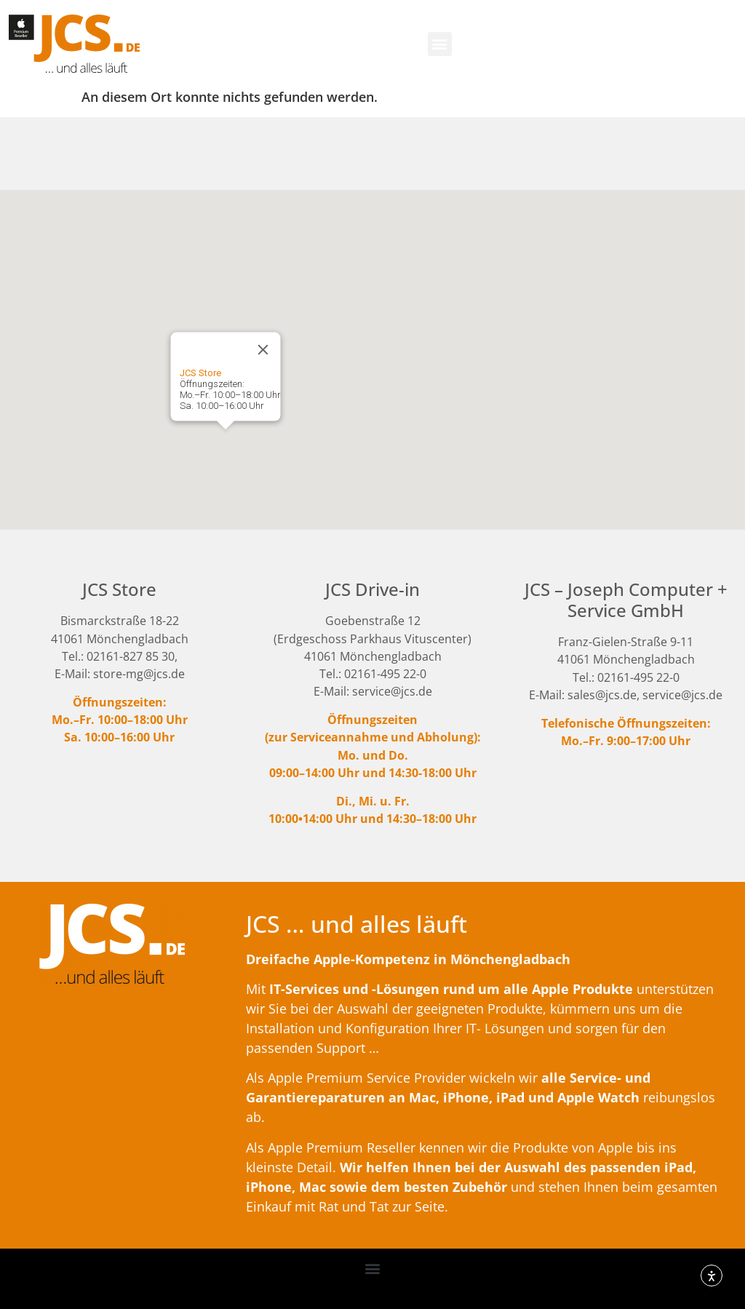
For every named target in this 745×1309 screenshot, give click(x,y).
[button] (440, 44)
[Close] (263, 350)
